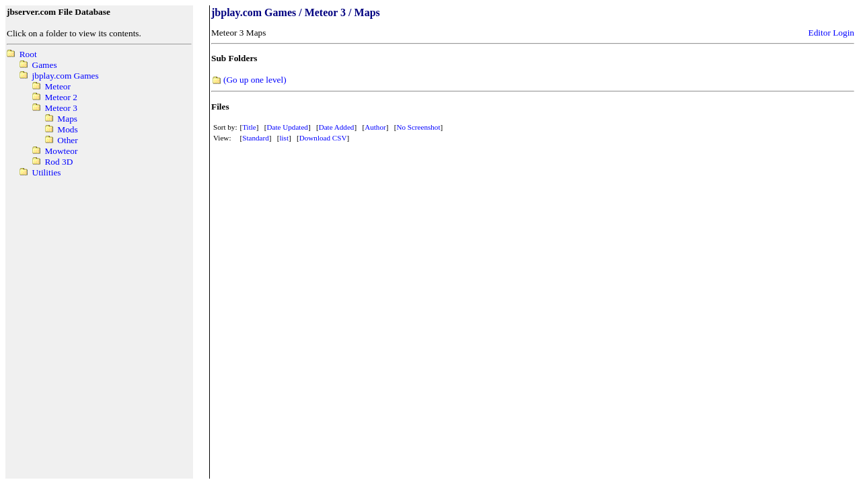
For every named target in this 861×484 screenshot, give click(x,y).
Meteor (57, 86)
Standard (255, 138)
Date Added (336, 127)
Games (44, 65)
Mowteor (60, 151)
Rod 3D (58, 162)
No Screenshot (418, 127)
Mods (67, 129)
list (284, 138)
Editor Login (831, 33)
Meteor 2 (60, 97)
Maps (67, 119)
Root (28, 54)
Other (67, 140)
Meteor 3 (60, 108)
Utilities (46, 172)
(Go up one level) (255, 80)
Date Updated (287, 127)
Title (249, 127)
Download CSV (323, 138)
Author (375, 127)
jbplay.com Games (65, 76)
